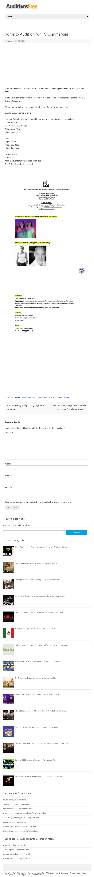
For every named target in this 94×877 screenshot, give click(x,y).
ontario (59, 397)
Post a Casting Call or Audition (16, 525)
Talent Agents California (13, 873)
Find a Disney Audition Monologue (16, 800)
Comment (10, 432)
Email (8, 475)
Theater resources (31, 873)
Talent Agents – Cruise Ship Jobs (16, 850)
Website (8, 487)
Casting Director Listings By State (16, 858)
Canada (17, 397)
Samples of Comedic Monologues (16, 804)
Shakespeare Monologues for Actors (17, 809)
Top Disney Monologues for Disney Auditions (21, 818)
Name (8, 464)
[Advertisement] (46, 65)
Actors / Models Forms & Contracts (54, 873)
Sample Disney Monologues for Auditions (19, 826)
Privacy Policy (75, 873)
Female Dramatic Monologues (15, 822)
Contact (20, 875)
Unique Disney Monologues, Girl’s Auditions (20, 831)
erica (10, 41)
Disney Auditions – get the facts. (16, 845)
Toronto (66, 397)
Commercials (26, 397)
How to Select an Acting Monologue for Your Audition (24, 813)
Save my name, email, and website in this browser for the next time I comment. (38, 502)
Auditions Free (36, 875)
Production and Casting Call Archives (17, 854)
